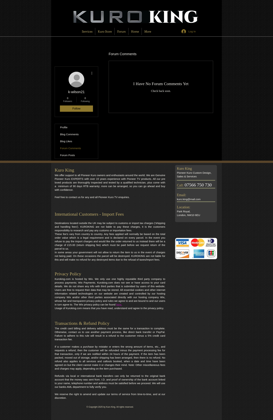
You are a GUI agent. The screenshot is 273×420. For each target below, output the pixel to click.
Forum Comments (70, 148)
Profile (64, 127)
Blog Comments (69, 134)
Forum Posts (67, 155)
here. (119, 304)
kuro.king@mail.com (189, 199)
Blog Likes (66, 141)
